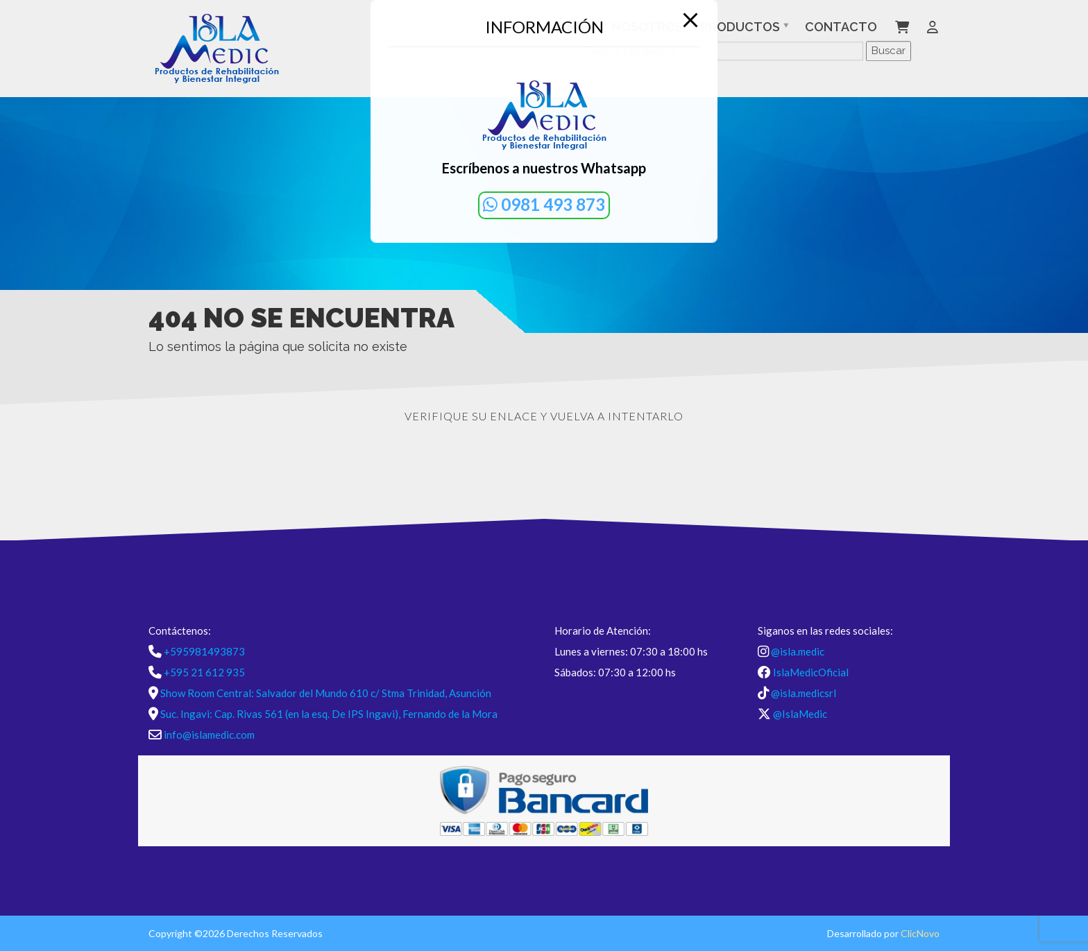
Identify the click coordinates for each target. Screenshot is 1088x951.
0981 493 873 (544, 204)
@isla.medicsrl (803, 693)
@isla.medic (797, 651)
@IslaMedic (800, 714)
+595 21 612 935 (204, 672)
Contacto (841, 26)
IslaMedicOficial (811, 672)
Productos (740, 26)
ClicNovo (920, 933)
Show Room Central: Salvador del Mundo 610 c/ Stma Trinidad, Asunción (325, 693)
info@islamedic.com (209, 734)
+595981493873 (204, 651)
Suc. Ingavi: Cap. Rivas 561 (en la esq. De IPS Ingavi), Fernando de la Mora (329, 714)
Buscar (889, 50)
